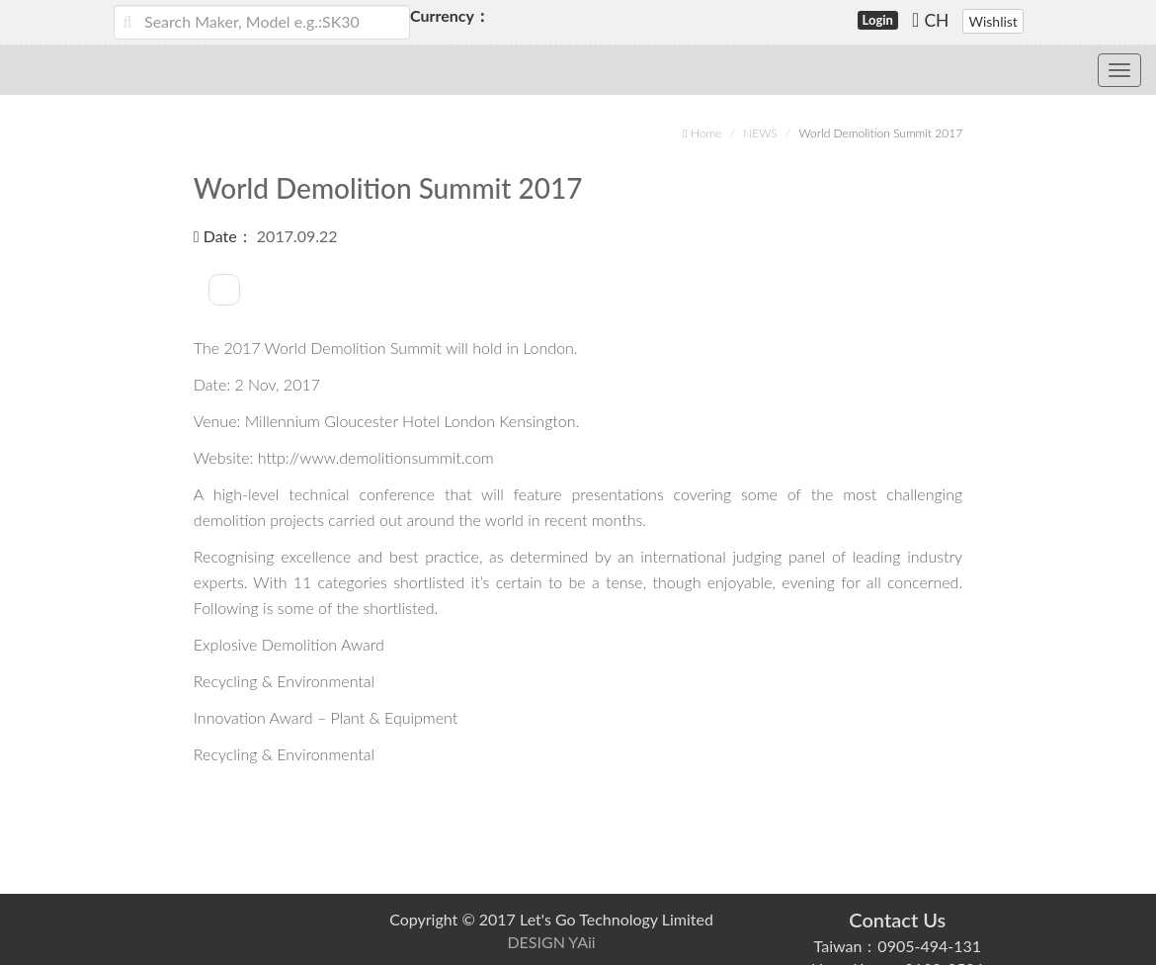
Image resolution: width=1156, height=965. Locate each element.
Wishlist (992, 21)
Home (702, 133)
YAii (581, 941)
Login (878, 20)
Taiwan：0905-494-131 (897, 945)
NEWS (760, 133)
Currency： (432, 15)
